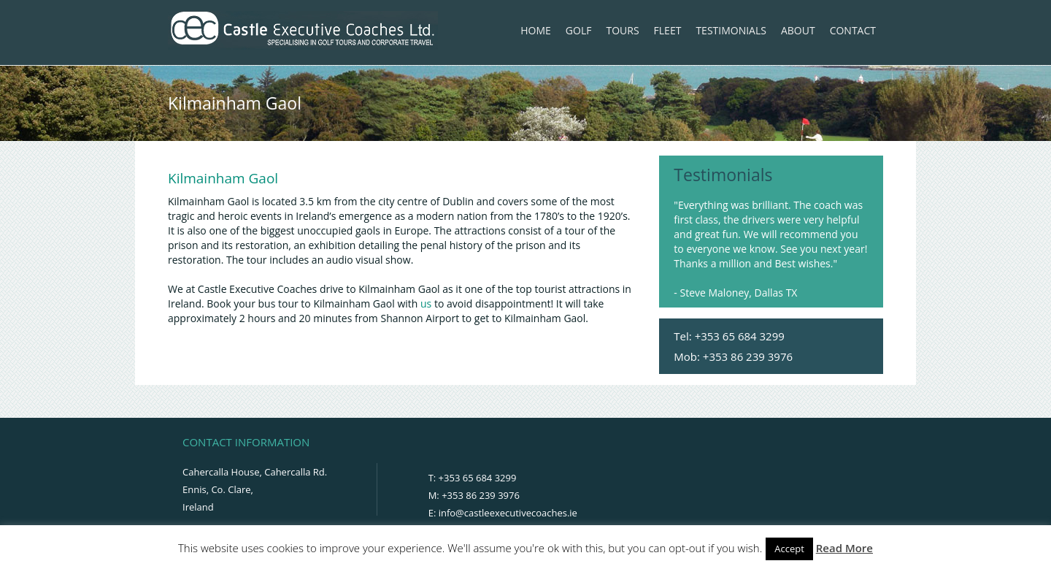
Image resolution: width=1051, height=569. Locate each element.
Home (535, 30)
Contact (853, 30)
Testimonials (731, 30)
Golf (579, 30)
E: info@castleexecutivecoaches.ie (502, 512)
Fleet (668, 30)
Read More (844, 548)
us (425, 303)
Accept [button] (789, 548)
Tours (622, 30)
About (798, 30)
